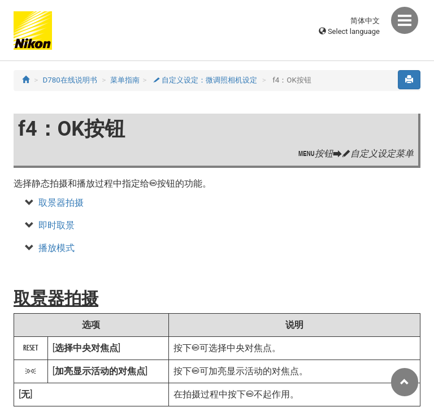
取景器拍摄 (61, 202)
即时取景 (56, 225)
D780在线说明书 (70, 80)
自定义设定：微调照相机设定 (205, 80)
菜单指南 (125, 80)
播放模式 (56, 248)
